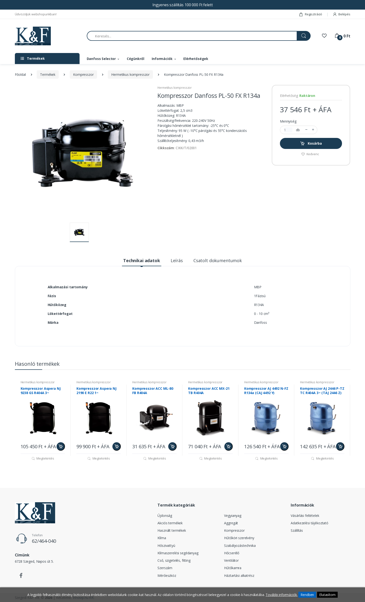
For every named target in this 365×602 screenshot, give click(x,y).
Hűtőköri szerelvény (239, 538)
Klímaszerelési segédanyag (177, 553)
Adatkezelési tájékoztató (309, 523)
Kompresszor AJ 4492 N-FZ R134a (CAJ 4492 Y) (266, 390)
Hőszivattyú (166, 545)
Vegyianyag (232, 515)
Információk (162, 58)
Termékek (47, 74)
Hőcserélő (231, 553)
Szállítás (297, 530)
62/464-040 (44, 541)
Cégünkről (135, 58)
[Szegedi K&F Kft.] (33, 36)
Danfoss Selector (101, 58)
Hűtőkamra (232, 568)
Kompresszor (83, 74)
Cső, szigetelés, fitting (174, 560)
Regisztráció (310, 14)
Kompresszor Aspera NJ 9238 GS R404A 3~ (41, 390)
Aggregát (231, 523)
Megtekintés (42, 458)
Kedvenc (310, 154)
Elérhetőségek (195, 58)
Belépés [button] (341, 14)
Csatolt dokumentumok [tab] (217, 260)
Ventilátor (231, 560)
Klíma (161, 538)
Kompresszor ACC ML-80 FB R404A (152, 390)
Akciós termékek (170, 523)
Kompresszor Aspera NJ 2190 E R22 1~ (96, 390)
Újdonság (164, 515)
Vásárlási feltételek (305, 515)
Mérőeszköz (166, 575)
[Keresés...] (192, 36)
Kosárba (311, 143)
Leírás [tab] (177, 260)
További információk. (281, 594)
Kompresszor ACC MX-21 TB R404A (208, 390)
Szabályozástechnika (239, 545)
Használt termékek (171, 530)
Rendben (307, 594)
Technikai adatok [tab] (141, 260)
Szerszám (164, 568)
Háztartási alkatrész (239, 575)
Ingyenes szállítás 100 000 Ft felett (182, 4)
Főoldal (20, 74)
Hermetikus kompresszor (130, 74)
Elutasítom (327, 594)
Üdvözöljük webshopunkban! (36, 14)
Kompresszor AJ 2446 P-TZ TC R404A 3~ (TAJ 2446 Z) (322, 390)
